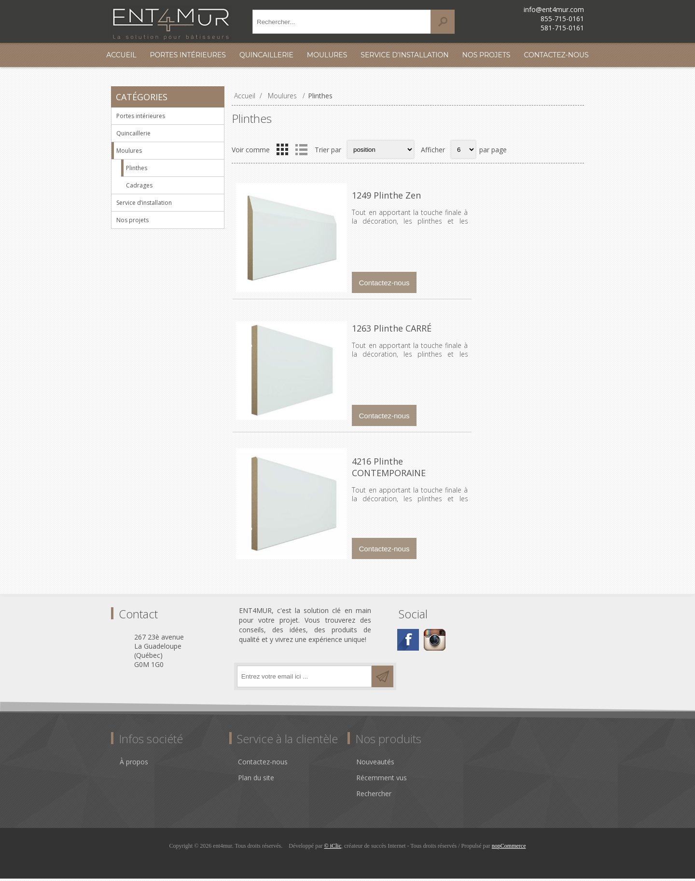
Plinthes (136, 168)
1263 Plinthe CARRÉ (391, 330)
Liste (301, 149)
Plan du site (256, 780)
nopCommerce (509, 848)
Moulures (327, 55)
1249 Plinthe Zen (385, 195)
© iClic (332, 848)
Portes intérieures (188, 55)
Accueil (121, 55)
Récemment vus (381, 780)
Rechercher (373, 796)
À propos (134, 764)
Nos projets (486, 55)
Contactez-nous (556, 55)
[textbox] (341, 22)
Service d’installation (404, 55)
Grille (282, 149)
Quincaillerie (266, 55)
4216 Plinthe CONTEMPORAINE (414, 466)
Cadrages (139, 185)
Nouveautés (375, 764)
